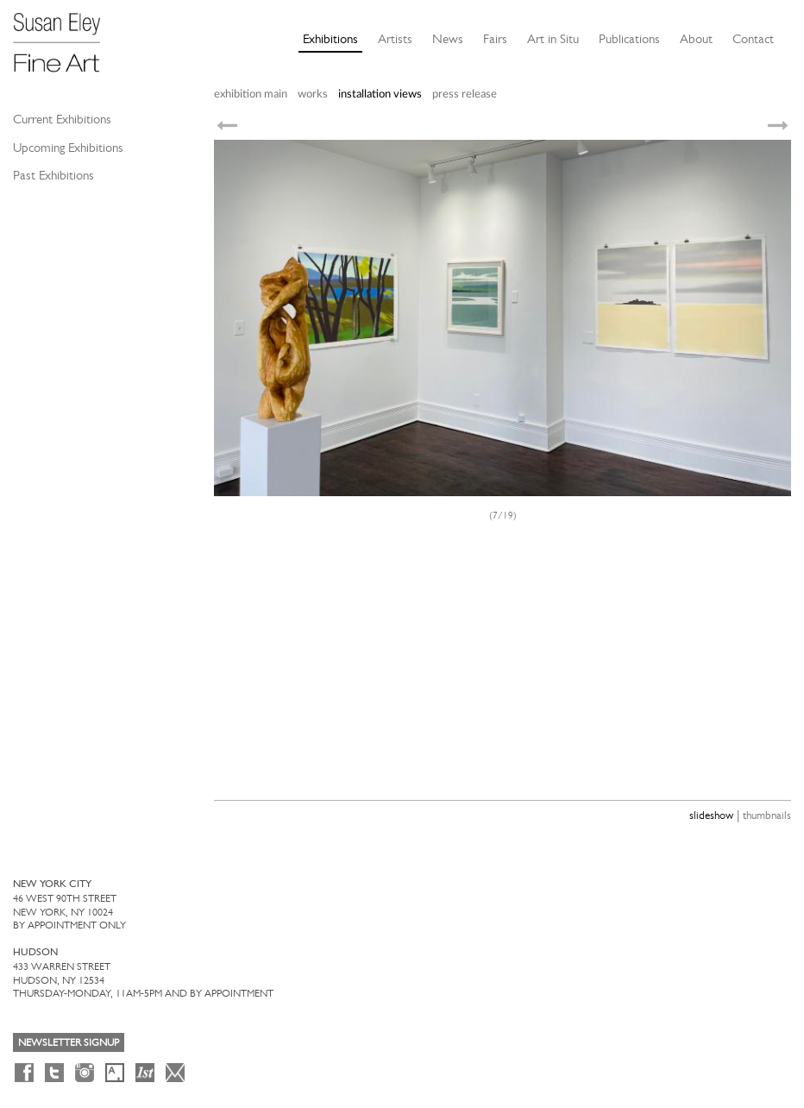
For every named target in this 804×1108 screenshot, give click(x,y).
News (447, 39)
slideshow (711, 815)
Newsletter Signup (68, 1042)
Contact (753, 39)
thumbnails (767, 815)
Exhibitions (330, 39)
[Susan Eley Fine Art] (64, 36)
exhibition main (250, 94)
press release (464, 94)
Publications (629, 39)
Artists (395, 39)
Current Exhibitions (62, 119)
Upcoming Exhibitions (68, 147)
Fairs (495, 39)
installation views (380, 94)
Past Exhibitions (53, 175)
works (313, 94)
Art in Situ (553, 39)
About (696, 39)
